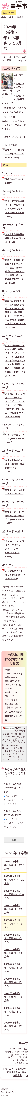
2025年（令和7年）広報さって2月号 (13, 1012)
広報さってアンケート (15, 137)
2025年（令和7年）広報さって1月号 (13, 1026)
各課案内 (17, 1075)
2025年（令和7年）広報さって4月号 (13, 982)
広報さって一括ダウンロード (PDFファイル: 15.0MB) (14, 154)
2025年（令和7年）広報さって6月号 (13, 953)
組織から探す (7, 17)
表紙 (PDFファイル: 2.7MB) (14, 181)
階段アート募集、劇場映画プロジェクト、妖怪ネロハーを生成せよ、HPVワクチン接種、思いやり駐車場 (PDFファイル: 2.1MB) (14, 271)
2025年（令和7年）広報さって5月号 (13, 968)
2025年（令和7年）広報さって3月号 (13, 997)
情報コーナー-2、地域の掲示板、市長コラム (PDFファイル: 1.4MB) (14, 517)
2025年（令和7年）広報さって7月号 (13, 938)
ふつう (12, 800)
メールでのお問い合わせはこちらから (13, 716)
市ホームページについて (14, 1069)
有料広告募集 (10, 145)
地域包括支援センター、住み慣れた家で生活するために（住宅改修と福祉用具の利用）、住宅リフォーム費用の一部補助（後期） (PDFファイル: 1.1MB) (15, 314)
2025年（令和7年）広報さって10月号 (14, 894)
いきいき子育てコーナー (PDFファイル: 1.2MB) (14, 438)
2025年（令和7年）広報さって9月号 (13, 909)
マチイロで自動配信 (14, 112)
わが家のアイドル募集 (15, 108)
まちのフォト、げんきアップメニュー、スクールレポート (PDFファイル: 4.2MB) (15, 549)
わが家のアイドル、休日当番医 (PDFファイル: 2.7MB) (15, 575)
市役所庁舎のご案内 (16, 1072)
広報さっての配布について (19, 87)
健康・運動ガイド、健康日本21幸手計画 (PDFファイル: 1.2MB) (14, 466)
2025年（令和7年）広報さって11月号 (14, 880)
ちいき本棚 (9, 117)
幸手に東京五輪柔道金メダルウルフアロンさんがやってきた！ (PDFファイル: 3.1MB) (15, 209)
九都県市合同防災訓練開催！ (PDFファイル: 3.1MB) (15, 238)
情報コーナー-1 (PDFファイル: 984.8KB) (15, 492)
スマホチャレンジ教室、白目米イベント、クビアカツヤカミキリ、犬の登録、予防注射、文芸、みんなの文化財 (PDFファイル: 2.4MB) (15, 405)
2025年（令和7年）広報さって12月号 (14, 865)
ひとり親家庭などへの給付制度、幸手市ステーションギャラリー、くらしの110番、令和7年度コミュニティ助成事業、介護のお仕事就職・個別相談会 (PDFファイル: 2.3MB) (15, 360)
